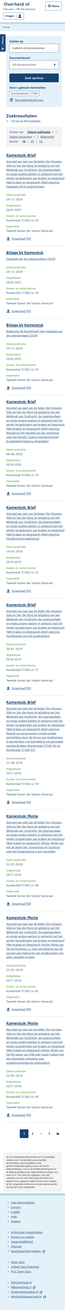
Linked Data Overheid (25, 1267)
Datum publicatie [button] (39, 132)
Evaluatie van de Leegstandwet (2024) (30, 259)
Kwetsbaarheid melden (26, 1251)
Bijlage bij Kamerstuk (24, 252)
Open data (18, 1262)
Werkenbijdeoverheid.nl (26, 1297)
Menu (55, 6)
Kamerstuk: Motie (22, 816)
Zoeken (16, 1221)
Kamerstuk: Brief (21, 155)
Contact (16, 1207)
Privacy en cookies (22, 1237)
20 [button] (32, 141)
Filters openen (3, 43)
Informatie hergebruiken (27, 1232)
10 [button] (23, 141)
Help (14, 1217)
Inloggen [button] (9, 15)
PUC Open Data (21, 1271)
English (15, 1212)
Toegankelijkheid (22, 1242)
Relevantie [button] (47, 137)
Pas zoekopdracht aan (29, 100)
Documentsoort (19, 57)
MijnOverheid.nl (21, 1282)
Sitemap (16, 1246)
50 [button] (41, 141)
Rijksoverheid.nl (21, 1287)
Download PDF (21, 239)
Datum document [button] (20, 137)
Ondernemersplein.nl (24, 1292)
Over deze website (22, 1202)
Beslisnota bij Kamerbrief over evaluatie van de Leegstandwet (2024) (34, 333)
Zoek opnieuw (34, 78)
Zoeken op (16, 41)
